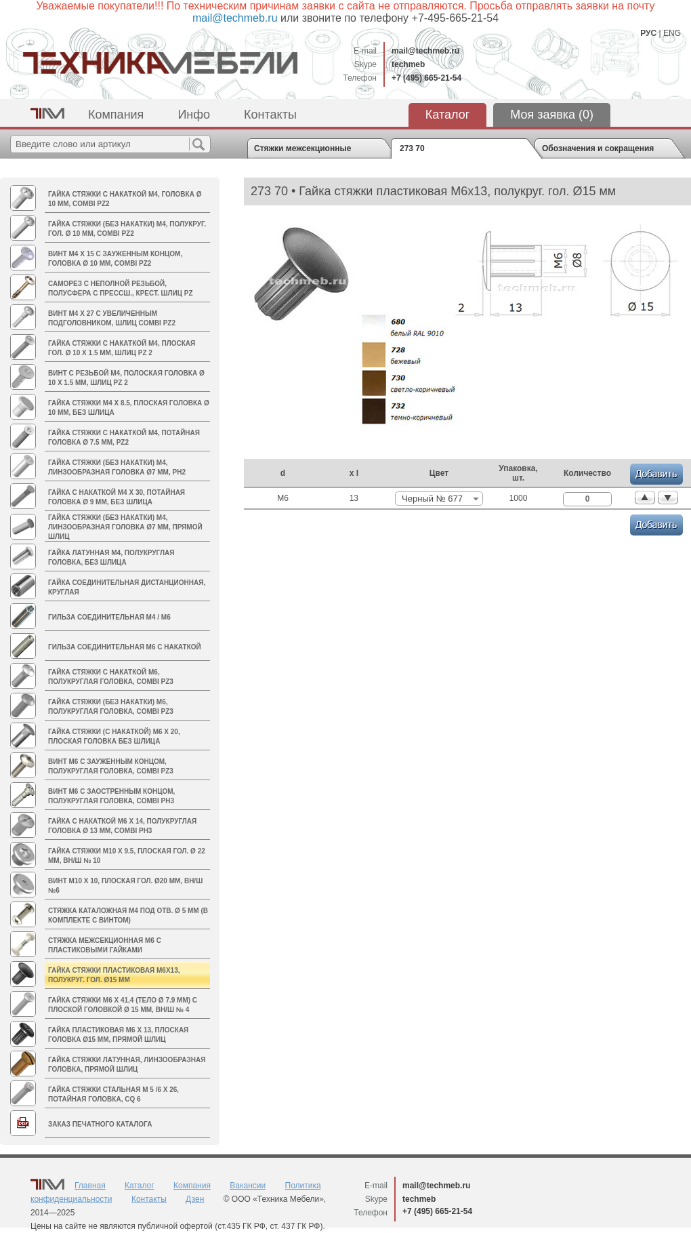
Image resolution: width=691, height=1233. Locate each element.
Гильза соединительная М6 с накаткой (124, 647)
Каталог (447, 114)
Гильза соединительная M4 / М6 (109, 617)
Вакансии (248, 1185)
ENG (672, 33)
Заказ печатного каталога (100, 1124)
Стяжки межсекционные (302, 148)
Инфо (193, 114)
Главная (90, 1185)
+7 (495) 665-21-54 (426, 78)
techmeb (408, 64)
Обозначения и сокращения (598, 148)
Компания (116, 114)
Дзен (195, 1199)
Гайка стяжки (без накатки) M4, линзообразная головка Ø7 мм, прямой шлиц (125, 527)
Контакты (270, 114)
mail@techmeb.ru (425, 51)
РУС (648, 33)
